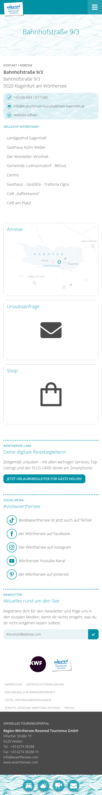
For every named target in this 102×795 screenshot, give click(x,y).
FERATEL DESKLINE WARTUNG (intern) (32, 708)
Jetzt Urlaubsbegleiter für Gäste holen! (44, 478)
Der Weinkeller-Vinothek (27, 156)
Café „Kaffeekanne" (23, 193)
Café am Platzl (19, 202)
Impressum (13, 684)
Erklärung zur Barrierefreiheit (30, 692)
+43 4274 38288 (22, 746)
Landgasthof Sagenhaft (26, 137)
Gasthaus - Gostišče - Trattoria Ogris (38, 184)
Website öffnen (22, 115)
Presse (69, 708)
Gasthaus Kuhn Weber (26, 147)
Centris (13, 174)
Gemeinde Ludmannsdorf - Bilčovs (36, 165)
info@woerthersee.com (20, 757)
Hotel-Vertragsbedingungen (28, 700)
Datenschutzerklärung (45, 684)
